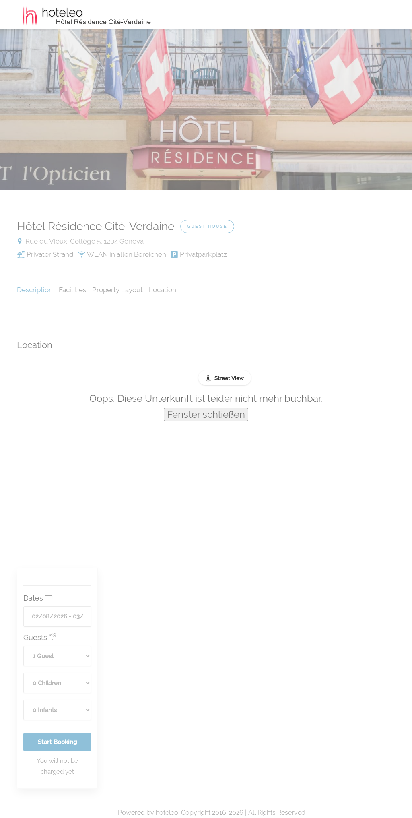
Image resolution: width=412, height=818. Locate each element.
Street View (229, 378)
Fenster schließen (206, 414)
